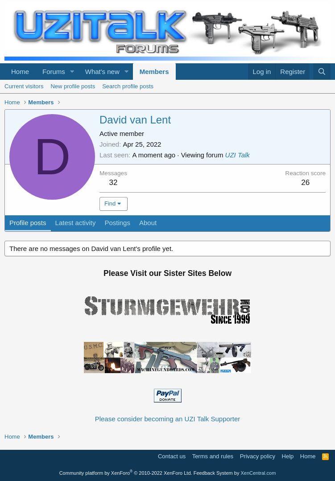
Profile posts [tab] (27, 222)
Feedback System (213, 473)
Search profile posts (127, 86)
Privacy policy (257, 456)
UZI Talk (237, 155)
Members (154, 71)
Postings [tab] (117, 222)
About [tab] (148, 222)
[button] (72, 71)
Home (20, 71)
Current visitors (23, 86)
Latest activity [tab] (75, 222)
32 (113, 182)
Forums (53, 71)
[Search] (322, 71)
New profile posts (72, 86)
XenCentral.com (258, 473)
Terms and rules (212, 456)
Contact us (172, 456)
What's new (102, 71)
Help (288, 456)
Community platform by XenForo (125, 473)
